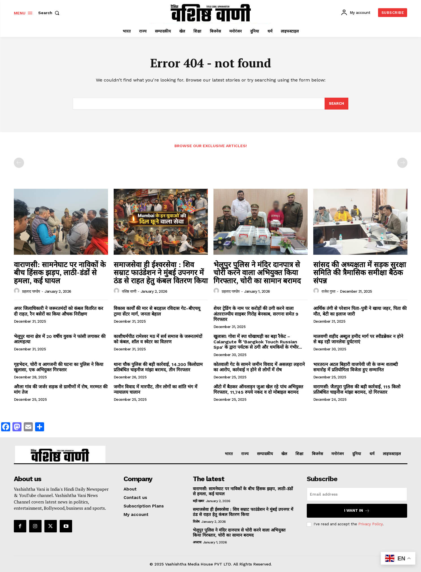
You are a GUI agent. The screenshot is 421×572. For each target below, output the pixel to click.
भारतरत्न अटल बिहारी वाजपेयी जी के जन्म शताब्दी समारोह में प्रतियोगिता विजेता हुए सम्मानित (355, 367)
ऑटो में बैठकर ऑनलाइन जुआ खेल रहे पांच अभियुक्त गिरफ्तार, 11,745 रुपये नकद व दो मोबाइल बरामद (258, 389)
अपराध (197, 542)
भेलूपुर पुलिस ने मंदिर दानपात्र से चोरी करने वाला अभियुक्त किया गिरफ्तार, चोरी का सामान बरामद (257, 272)
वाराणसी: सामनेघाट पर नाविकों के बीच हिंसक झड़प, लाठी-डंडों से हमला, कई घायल (60, 272)
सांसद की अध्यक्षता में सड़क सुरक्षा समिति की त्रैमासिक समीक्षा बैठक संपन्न (359, 272)
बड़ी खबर (198, 501)
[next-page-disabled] (402, 163)
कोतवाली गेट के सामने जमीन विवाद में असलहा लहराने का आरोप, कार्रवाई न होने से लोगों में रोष (259, 367)
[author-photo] (17, 291)
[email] (357, 494)
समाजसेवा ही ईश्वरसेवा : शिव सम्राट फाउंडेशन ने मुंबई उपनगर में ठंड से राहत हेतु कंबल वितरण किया (161, 272)
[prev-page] (19, 163)
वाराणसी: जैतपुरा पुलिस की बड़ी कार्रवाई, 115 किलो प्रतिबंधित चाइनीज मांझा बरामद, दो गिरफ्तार (356, 389)
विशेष (196, 522)
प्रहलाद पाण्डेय (31, 291)
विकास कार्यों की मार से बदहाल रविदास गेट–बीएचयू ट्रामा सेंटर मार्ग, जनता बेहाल (157, 311)
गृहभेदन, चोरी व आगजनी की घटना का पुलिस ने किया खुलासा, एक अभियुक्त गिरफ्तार (58, 367)
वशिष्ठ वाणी (129, 291)
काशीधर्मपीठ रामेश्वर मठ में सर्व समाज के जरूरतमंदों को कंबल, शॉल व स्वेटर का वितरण (158, 339)
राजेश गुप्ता (328, 291)
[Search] (336, 104)
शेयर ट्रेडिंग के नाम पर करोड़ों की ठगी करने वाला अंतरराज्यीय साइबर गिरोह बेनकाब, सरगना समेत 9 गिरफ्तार (255, 314)
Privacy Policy (370, 524)
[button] (50, 13)
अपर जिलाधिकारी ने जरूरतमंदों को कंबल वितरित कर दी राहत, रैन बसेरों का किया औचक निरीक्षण (58, 311)
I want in (357, 510)
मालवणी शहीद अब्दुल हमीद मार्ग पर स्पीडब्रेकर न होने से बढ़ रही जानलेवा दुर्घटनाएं (358, 339)
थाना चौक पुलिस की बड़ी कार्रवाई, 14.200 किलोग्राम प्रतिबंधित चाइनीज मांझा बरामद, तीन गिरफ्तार (158, 367)
